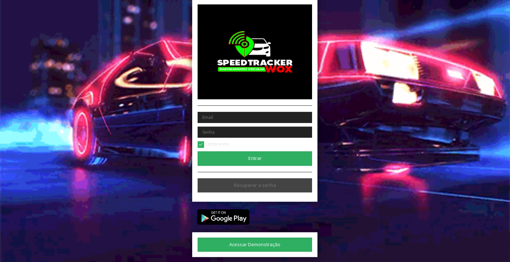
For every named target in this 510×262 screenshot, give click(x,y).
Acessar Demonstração (254, 244)
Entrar (255, 158)
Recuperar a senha (255, 185)
